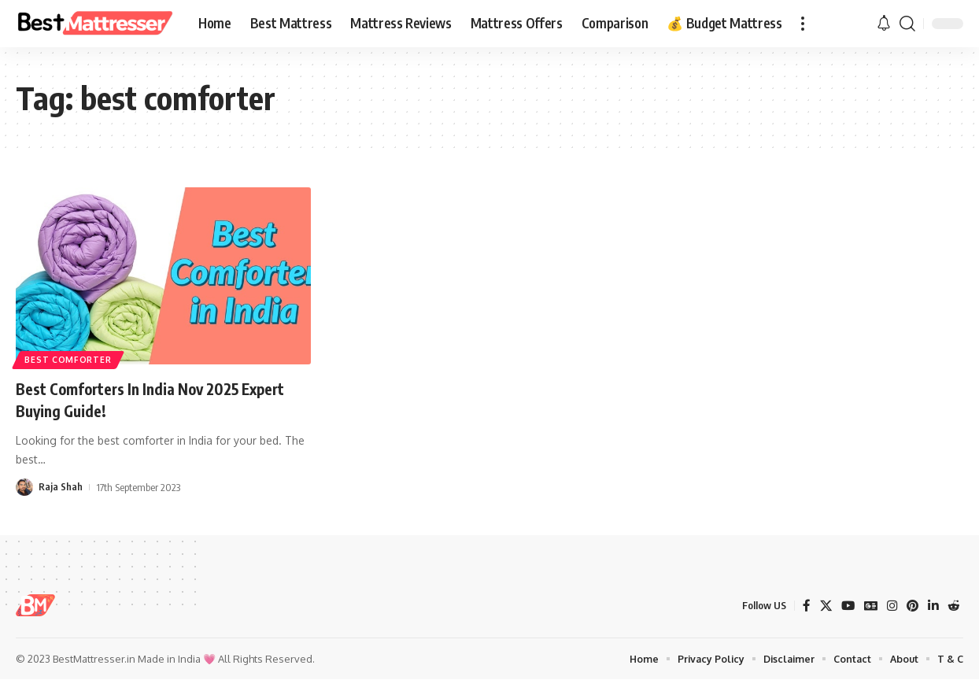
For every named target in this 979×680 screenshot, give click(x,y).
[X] (821, 605)
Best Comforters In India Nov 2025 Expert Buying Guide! (142, 399)
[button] (803, 23)
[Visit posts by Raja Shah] (24, 487)
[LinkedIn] (931, 605)
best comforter (71, 358)
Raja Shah (61, 487)
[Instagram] (889, 605)
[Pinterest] (910, 605)
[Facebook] (801, 605)
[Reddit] (953, 605)
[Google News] (867, 605)
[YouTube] (844, 605)
